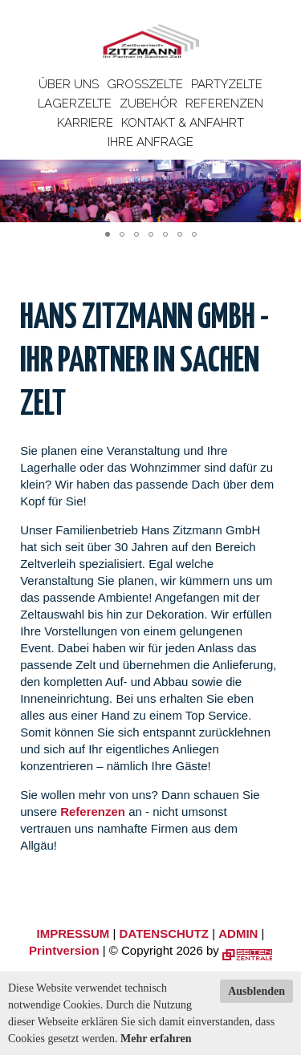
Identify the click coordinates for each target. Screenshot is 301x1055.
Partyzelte (226, 84)
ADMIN (238, 933)
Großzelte (145, 84)
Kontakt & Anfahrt (182, 123)
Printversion (64, 950)
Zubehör (148, 103)
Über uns (69, 84)
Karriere (85, 123)
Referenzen (224, 103)
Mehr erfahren (156, 1039)
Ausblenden (256, 991)
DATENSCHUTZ (164, 933)
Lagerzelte (75, 103)
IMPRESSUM (73, 933)
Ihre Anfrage (150, 142)
